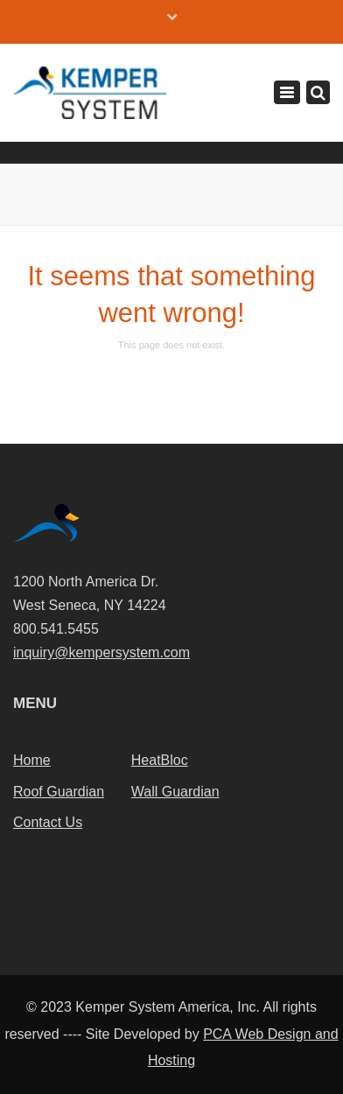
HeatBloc (159, 760)
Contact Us (47, 822)
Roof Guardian (58, 791)
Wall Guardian (175, 791)
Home (32, 760)
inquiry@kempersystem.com (101, 652)
